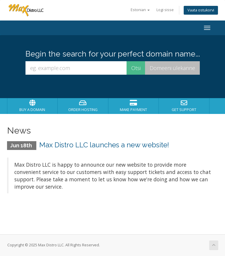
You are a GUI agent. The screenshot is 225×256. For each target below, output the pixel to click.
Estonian (140, 9)
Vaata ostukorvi (201, 10)
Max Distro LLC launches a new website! (104, 145)
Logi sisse (165, 9)
